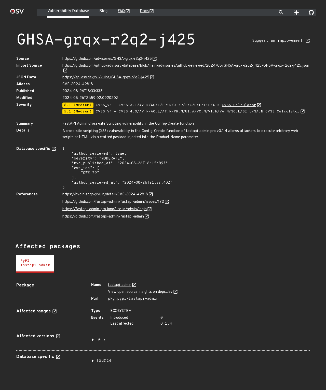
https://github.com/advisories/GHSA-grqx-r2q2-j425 (107, 58)
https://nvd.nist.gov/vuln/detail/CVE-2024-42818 (105, 194)
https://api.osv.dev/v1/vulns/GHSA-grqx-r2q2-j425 (105, 77)
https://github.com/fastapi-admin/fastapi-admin (103, 216)
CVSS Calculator (239, 105)
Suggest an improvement (278, 40)
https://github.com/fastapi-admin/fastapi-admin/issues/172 (113, 201)
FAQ (121, 11)
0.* (102, 340)
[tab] (35, 264)
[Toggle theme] (296, 12)
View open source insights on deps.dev (140, 292)
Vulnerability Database (68, 11)
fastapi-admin (119, 285)
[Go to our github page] (311, 12)
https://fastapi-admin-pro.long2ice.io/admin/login (104, 209)
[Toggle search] (281, 12)
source (104, 360)
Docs (144, 11)
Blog (103, 11)
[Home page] (17, 13)
